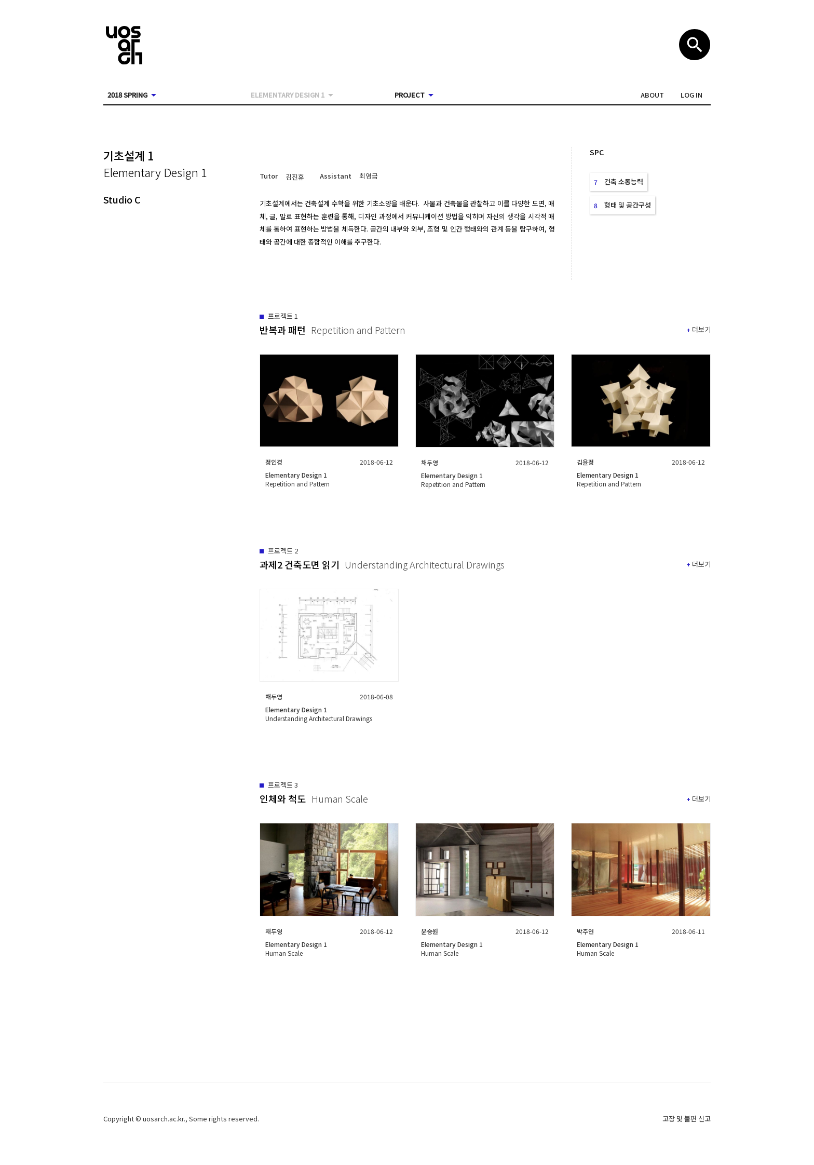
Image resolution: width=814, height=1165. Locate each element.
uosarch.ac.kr (163, 1118)
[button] (652, 95)
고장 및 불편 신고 (686, 1118)
